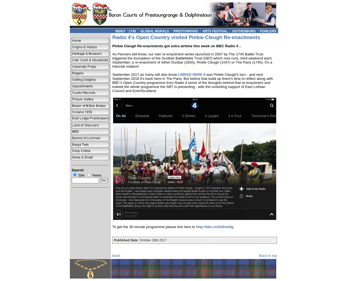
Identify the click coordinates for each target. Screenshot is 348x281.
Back (116, 256)
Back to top (268, 256)
